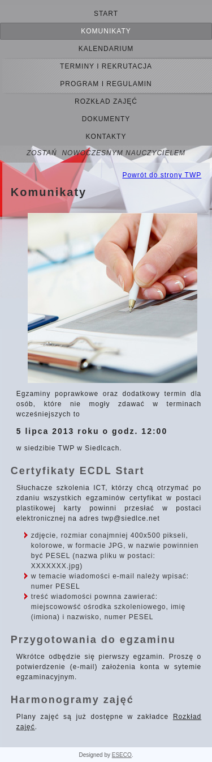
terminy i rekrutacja (106, 66)
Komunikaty (106, 31)
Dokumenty (106, 119)
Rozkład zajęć (106, 101)
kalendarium (106, 49)
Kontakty (106, 137)
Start (106, 14)
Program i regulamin (106, 84)
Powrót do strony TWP (161, 175)
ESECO (122, 755)
